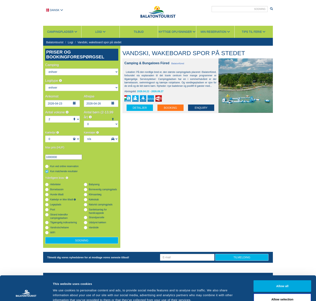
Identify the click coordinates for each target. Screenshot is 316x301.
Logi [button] (100, 31)
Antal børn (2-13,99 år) (98, 114)
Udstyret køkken (97, 222)
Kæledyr (52, 132)
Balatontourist (54, 42)
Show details (211, 290)
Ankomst (51, 96)
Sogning (81, 240)
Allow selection (282, 277)
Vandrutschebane (59, 227)
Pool (52, 209)
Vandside (94, 227)
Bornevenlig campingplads (103, 189)
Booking (170, 107)
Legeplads (55, 204)
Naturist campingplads (101, 204)
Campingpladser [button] (62, 31)
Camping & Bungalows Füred (146, 63)
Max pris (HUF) (54, 147)
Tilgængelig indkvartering (63, 222)
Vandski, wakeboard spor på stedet (99, 42)
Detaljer (140, 107)
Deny (282, 290)
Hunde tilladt (56, 194)
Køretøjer (91, 132)
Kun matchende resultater (64, 171)
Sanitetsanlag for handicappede (98, 211)
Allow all (282, 264)
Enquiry (201, 107)
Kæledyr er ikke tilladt (63, 199)
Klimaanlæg (95, 194)
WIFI (52, 232)
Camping (52, 65)
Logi (70, 42)
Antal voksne (57, 112)
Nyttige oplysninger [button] (177, 31)
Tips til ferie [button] (253, 31)
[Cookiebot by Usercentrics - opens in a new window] (26, 293)
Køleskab (94, 199)
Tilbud (139, 31)
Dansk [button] (54, 10)
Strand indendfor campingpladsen (59, 216)
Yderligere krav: (56, 177)
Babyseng (94, 184)
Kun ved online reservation (64, 166)
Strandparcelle (96, 217)
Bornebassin (56, 189)
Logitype (53, 81)
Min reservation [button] (215, 31)
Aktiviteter (55, 184)
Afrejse (89, 96)
